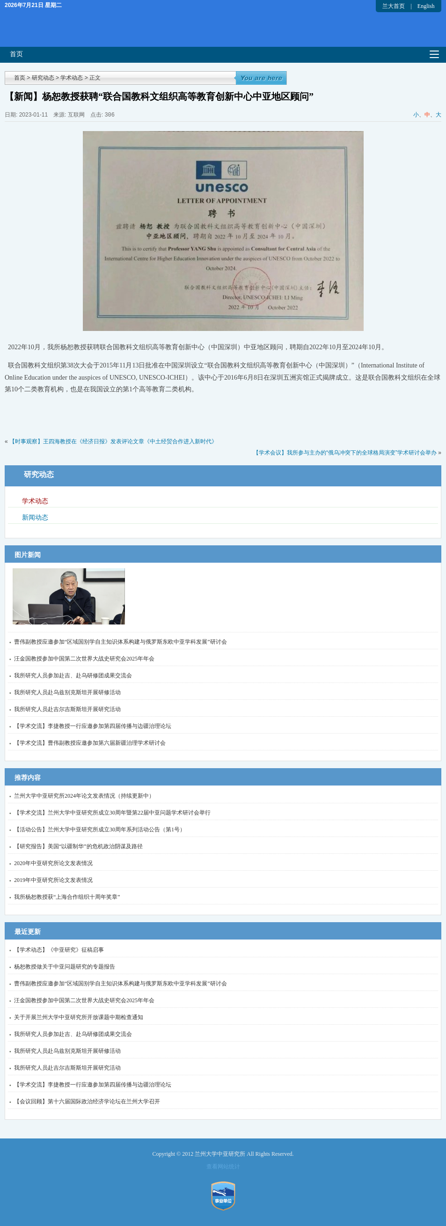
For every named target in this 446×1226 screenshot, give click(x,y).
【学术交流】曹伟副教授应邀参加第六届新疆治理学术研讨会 (90, 743)
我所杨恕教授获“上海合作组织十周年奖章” (67, 897)
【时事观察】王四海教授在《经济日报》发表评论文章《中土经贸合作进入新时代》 (113, 441)
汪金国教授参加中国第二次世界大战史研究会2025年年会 (84, 658)
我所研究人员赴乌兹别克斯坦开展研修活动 (67, 692)
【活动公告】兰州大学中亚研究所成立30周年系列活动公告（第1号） (99, 829)
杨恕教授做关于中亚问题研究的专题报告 (64, 966)
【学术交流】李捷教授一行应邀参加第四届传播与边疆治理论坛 (92, 726)
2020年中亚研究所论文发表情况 (53, 863)
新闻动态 (35, 517)
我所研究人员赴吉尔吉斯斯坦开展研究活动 (67, 709)
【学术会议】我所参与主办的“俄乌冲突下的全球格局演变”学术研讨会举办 (345, 452)
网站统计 (229, 1166)
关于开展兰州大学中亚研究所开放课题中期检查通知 (78, 1017)
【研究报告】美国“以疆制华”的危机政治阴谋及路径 (78, 846)
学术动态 (71, 77)
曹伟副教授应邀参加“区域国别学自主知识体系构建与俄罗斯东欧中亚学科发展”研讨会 (120, 642)
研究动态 (43, 77)
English (426, 6)
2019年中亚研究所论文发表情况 (53, 880)
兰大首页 (393, 6)
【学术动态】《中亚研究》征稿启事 (59, 950)
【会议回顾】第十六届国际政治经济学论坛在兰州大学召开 (87, 1101)
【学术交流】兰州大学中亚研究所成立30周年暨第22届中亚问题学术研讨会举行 (112, 812)
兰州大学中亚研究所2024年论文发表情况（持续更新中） (84, 796)
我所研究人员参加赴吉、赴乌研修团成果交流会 (73, 675)
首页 (16, 54)
